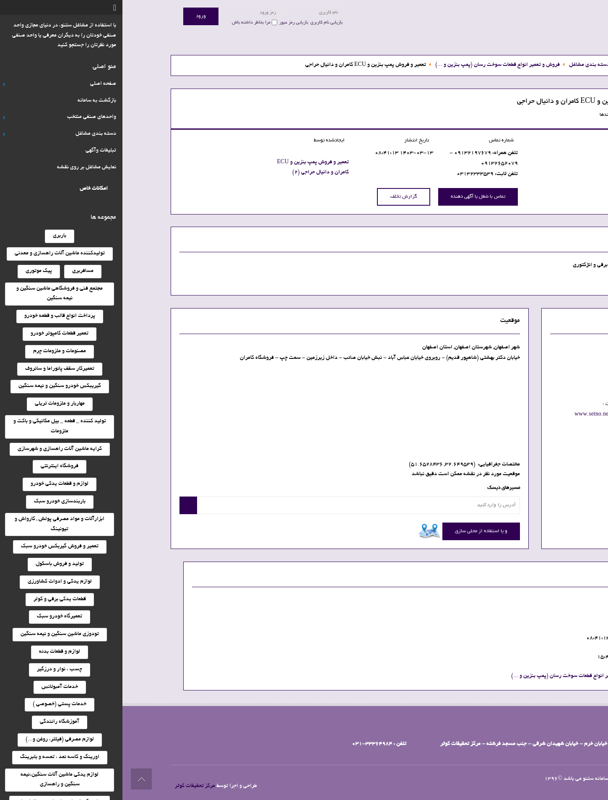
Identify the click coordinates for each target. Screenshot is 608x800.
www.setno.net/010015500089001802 (501, 415)
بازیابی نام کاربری (204, 22)
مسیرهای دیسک (381, 488)
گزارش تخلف (281, 196)
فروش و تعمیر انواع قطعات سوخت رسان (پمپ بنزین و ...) (451, 676)
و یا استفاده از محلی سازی (359, 531)
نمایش (499, 366)
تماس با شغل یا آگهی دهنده (355, 196)
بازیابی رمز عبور (171, 22)
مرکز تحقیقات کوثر (72, 786)
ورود (78, 16)
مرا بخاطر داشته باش (128, 22)
